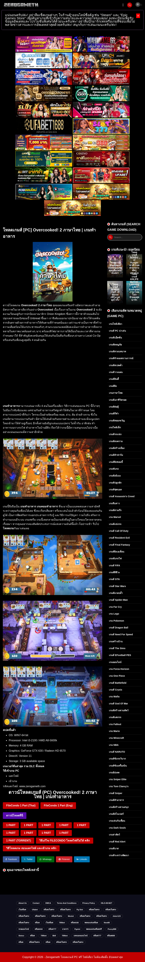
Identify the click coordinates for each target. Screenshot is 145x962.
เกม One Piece (117, 676)
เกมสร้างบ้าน (116, 641)
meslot (71, 916)
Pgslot (77, 929)
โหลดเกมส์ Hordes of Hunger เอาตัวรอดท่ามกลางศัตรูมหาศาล (134, 262)
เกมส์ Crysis (115, 689)
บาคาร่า (65, 929)
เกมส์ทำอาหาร (116, 800)
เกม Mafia (114, 696)
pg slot (80, 910)
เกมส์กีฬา (114, 413)
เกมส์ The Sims (117, 648)
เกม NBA (113, 745)
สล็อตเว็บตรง (49, 910)
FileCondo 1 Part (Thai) (20, 805)
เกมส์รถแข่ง (115, 434)
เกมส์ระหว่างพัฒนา (119, 855)
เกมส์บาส (114, 848)
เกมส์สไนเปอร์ (116, 814)
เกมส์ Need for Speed (121, 634)
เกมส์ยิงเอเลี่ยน (116, 551)
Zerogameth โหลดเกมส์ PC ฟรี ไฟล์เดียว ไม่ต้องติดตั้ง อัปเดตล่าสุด (84, 957)
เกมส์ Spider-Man (118, 600)
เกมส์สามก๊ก (115, 510)
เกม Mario (114, 731)
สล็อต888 (111, 936)
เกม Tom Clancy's (118, 786)
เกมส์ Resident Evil (119, 537)
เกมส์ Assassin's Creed (121, 496)
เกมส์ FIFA (114, 565)
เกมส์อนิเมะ (115, 475)
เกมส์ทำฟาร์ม (116, 455)
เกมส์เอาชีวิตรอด (117, 400)
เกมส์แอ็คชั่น (115, 337)
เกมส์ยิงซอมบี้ (116, 462)
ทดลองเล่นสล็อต (91, 923)
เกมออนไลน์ (115, 662)
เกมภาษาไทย (115, 393)
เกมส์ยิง (113, 386)
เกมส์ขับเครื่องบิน (118, 765)
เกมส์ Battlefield (117, 683)
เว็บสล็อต (22, 910)
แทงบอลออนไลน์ (81, 936)
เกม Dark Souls (117, 827)
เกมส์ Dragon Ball (118, 627)
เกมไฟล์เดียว (115, 324)
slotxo (21, 936)
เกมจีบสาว (114, 503)
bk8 (54, 936)
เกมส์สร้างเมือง (116, 448)
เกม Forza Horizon (119, 669)
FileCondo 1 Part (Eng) (58, 805)
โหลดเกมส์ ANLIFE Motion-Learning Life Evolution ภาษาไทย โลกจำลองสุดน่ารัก (134, 287)
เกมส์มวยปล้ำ (116, 593)
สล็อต (37, 923)
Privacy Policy (88, 903)
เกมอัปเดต (114, 772)
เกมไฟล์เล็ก (115, 427)
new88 (107, 923)
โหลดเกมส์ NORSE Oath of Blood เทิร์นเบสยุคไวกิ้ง (115, 292)
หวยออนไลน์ (24, 929)
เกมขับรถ (114, 468)
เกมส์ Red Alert (117, 841)
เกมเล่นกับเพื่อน (117, 820)
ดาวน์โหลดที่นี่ (14, 815)
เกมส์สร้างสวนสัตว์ (118, 710)
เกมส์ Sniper (115, 793)
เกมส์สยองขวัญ (117, 420)
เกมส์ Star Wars (117, 586)
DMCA (48, 903)
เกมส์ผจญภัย (115, 344)
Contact (36, 903)
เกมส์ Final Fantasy (119, 544)
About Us (23, 903)
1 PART (11, 825)
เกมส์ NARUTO (117, 751)
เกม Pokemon (116, 620)
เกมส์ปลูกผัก (115, 482)
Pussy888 (112, 929)
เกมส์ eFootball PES (120, 655)
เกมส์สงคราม (116, 441)
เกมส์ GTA (114, 579)
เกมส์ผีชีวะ (114, 572)
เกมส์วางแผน (116, 372)
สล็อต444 (38, 929)
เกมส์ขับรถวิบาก (117, 758)
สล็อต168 (75, 923)
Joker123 (117, 916)
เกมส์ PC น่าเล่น (117, 330)
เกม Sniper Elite (117, 779)
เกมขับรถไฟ (115, 558)
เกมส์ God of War (118, 703)
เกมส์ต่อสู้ (114, 406)
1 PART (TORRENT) (18, 840)
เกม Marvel (115, 517)
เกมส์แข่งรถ (115, 524)
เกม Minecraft (116, 738)
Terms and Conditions (67, 903)
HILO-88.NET (106, 903)
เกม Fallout (115, 724)
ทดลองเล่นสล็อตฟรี (94, 929)
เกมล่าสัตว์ (114, 834)
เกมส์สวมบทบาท (117, 351)
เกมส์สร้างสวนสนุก (119, 807)
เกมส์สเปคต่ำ (115, 365)
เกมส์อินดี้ (114, 379)
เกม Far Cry (115, 607)
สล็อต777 (52, 929)
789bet (62, 923)
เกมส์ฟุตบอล (115, 489)
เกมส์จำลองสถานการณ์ (121, 358)
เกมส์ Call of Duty (118, 531)
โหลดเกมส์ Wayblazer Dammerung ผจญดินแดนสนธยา (115, 267)
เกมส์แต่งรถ (115, 717)
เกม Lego (114, 613)
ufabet (35, 910)
